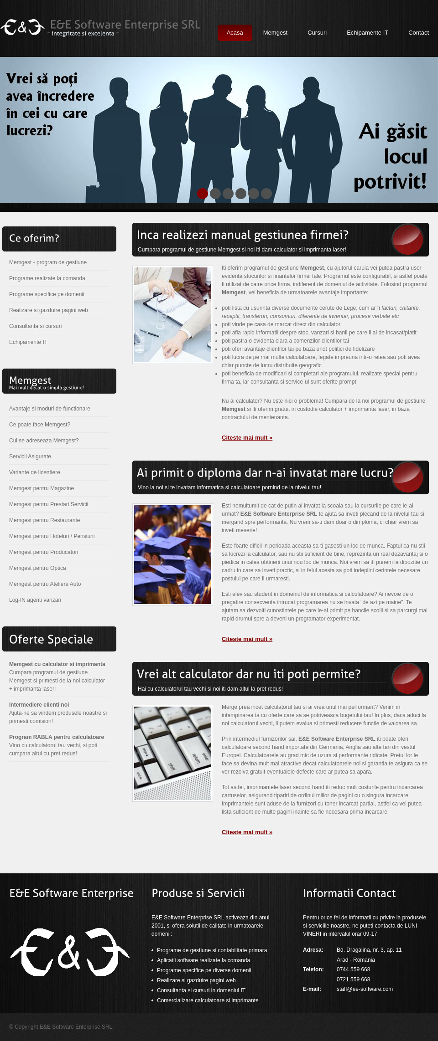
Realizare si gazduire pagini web (48, 310)
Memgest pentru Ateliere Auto (45, 584)
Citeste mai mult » (247, 437)
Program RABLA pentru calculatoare (56, 737)
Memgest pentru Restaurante (44, 520)
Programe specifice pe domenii (46, 294)
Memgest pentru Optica (37, 568)
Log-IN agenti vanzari (35, 600)
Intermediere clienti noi (39, 705)
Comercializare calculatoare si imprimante (208, 1000)
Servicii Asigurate (30, 456)
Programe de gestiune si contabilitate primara (212, 950)
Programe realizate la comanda (47, 278)
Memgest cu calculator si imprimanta (57, 664)
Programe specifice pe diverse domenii (204, 970)
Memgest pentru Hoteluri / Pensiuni (51, 536)
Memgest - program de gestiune (48, 262)
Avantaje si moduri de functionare (49, 408)
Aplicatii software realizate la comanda (203, 960)
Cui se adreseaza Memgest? (44, 440)
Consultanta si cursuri (35, 326)
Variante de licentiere (34, 472)
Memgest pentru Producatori (43, 552)
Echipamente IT (28, 342)
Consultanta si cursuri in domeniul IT (201, 990)
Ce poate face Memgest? (39, 424)
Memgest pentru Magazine (41, 488)
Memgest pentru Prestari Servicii (48, 504)
